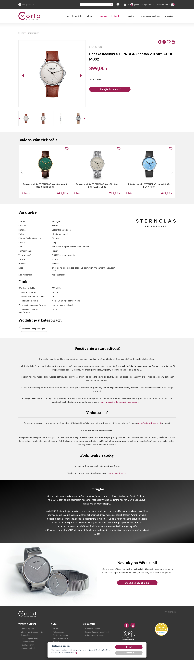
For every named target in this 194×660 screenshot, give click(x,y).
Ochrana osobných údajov (95, 635)
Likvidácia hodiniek (28, 648)
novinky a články (74, 16)
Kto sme (56, 629)
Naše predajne (58, 632)
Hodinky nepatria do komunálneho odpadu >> (121, 402)
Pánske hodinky (33, 33)
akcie (89, 16)
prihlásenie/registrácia (143, 5)
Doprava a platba (27, 629)
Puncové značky (27, 642)
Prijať (128, 647)
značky (131, 16)
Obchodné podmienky (29, 638)
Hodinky (21, 33)
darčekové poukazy (150, 16)
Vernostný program (92, 629)
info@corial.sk (28, 5)
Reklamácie (25, 635)
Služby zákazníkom (60, 635)
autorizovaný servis (117, 473)
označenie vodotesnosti (149, 423)
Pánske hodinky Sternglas (33, 329)
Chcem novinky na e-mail (137, 583)
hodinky (103, 16)
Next (172, 171)
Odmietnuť (129, 653)
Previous (21, 171)
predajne (169, 16)
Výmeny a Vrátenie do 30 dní (32, 632)
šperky (117, 16)
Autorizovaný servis (61, 638)
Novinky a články (27, 645)
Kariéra (56, 642)
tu (76, 652)
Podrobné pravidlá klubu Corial (97, 632)
